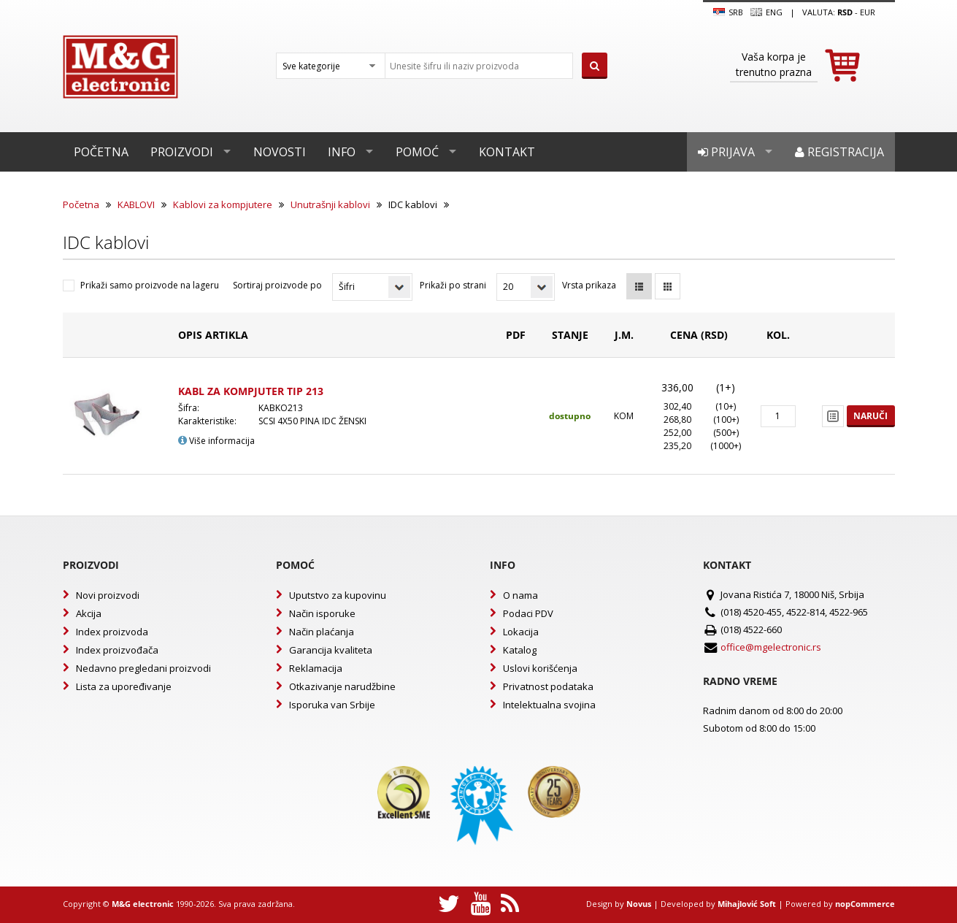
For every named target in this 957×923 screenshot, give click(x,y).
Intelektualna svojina (549, 704)
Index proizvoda (112, 631)
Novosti (279, 152)
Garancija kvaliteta (330, 649)
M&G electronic (143, 903)
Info (341, 152)
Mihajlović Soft (747, 903)
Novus (638, 903)
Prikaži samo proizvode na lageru (149, 285)
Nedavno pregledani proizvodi (143, 668)
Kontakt (507, 152)
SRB (728, 12)
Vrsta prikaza (589, 285)
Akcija (88, 613)
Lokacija (521, 631)
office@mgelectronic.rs (770, 647)
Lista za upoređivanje (124, 686)
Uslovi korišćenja (540, 668)
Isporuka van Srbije (332, 704)
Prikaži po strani (453, 285)
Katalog (520, 649)
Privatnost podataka (548, 686)
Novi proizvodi (107, 595)
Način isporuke (322, 613)
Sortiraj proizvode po (277, 285)
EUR (867, 12)
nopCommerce (865, 903)
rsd (845, 12)
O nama (520, 595)
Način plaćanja (321, 631)
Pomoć (417, 152)
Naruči (870, 416)
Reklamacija (315, 668)
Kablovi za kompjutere (222, 204)
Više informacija (216, 440)
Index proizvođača (117, 649)
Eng (766, 12)
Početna (101, 152)
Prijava (726, 152)
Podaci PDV (528, 613)
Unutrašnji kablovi (330, 204)
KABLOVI (136, 204)
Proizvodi (181, 152)
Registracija (839, 152)
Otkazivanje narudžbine (342, 686)
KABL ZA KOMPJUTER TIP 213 (250, 391)
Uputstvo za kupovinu (337, 595)
